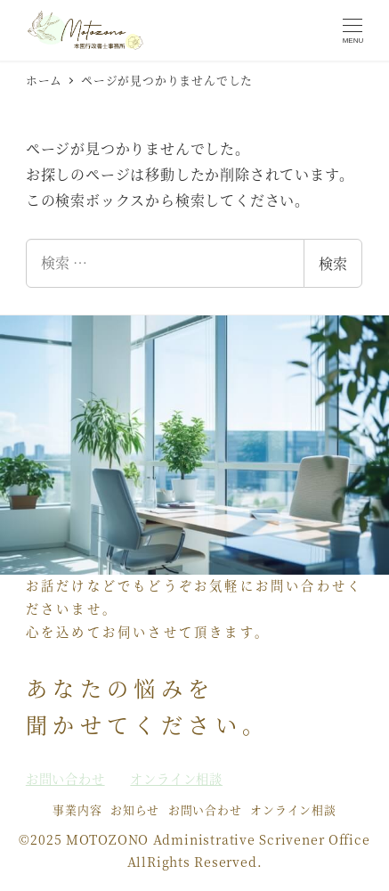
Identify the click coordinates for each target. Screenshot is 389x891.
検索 (333, 263)
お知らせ (134, 809)
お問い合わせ (205, 809)
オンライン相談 (293, 809)
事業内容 (77, 809)
